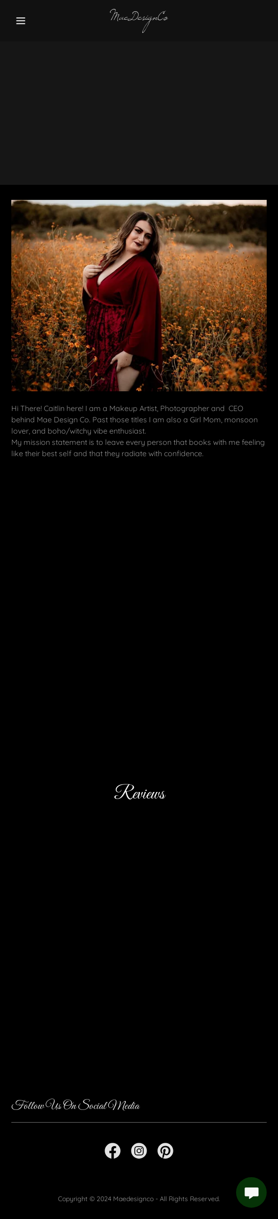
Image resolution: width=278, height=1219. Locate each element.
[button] (30, 20)
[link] (138, 17)
